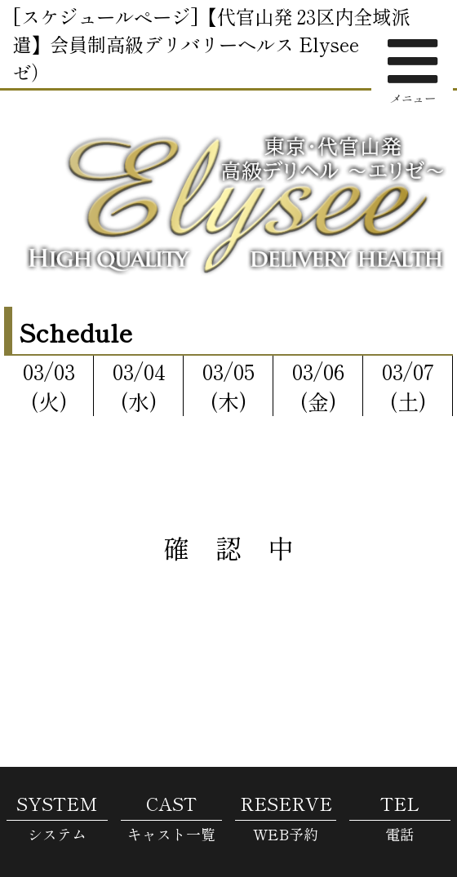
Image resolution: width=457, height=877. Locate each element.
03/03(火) (49, 386)
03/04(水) (139, 386)
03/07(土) (408, 386)
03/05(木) (228, 386)
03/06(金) (318, 386)
